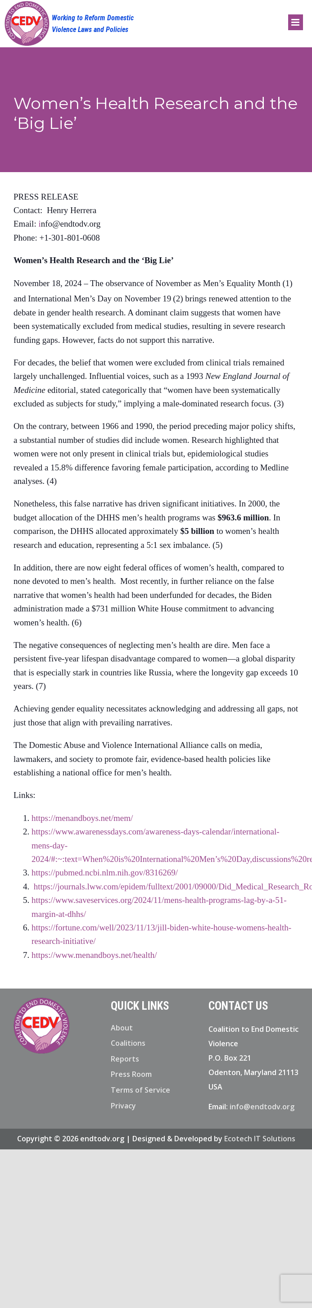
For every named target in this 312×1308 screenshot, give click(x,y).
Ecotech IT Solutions (259, 1139)
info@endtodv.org (262, 1107)
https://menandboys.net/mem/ (82, 818)
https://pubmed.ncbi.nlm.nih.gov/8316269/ (105, 872)
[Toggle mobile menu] (295, 22)
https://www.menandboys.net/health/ (94, 955)
